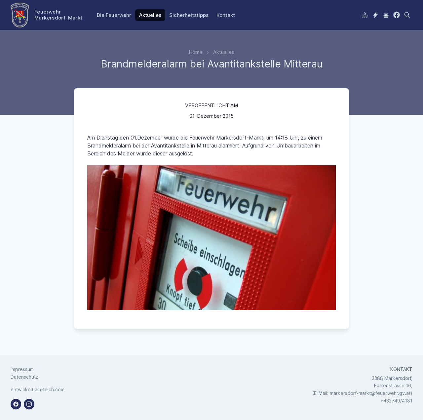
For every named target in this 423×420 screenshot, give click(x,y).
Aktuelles (150, 15)
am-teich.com (49, 389)
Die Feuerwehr (114, 15)
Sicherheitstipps (189, 15)
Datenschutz (24, 377)
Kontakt (225, 15)
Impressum (22, 369)
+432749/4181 (396, 400)
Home (196, 52)
